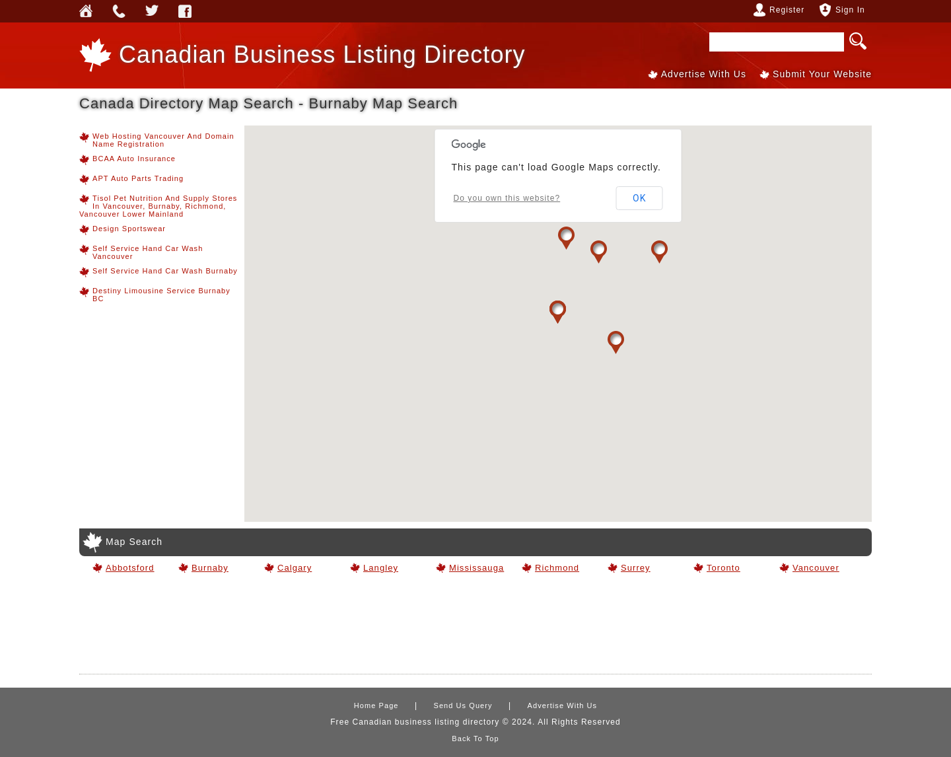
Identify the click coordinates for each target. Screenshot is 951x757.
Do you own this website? (507, 198)
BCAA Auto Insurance (127, 160)
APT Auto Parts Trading (131, 179)
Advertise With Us (703, 74)
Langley (380, 568)
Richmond (557, 568)
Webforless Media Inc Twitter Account (151, 11)
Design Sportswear (122, 230)
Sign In (850, 10)
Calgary (294, 568)
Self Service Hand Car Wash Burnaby (158, 272)
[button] (566, 238)
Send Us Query (118, 11)
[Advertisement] (475, 629)
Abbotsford (130, 568)
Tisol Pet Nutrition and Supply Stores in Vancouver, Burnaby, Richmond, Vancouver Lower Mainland (158, 206)
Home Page (376, 705)
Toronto (723, 568)
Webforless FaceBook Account (185, 11)
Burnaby (210, 568)
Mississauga (475, 568)
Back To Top (475, 738)
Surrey (636, 568)
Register (786, 10)
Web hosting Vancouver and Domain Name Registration (156, 140)
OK (640, 198)
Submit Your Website (822, 74)
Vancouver (815, 568)
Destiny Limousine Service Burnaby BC (154, 295)
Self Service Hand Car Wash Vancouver (141, 252)
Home (85, 11)
